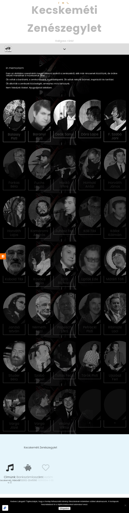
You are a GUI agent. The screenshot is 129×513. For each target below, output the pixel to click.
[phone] (68, 2)
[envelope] (63, 2)
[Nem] (125, 505)
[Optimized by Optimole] (5, 508)
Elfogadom (64, 508)
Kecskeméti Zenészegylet (64, 19)
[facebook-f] (59, 2)
